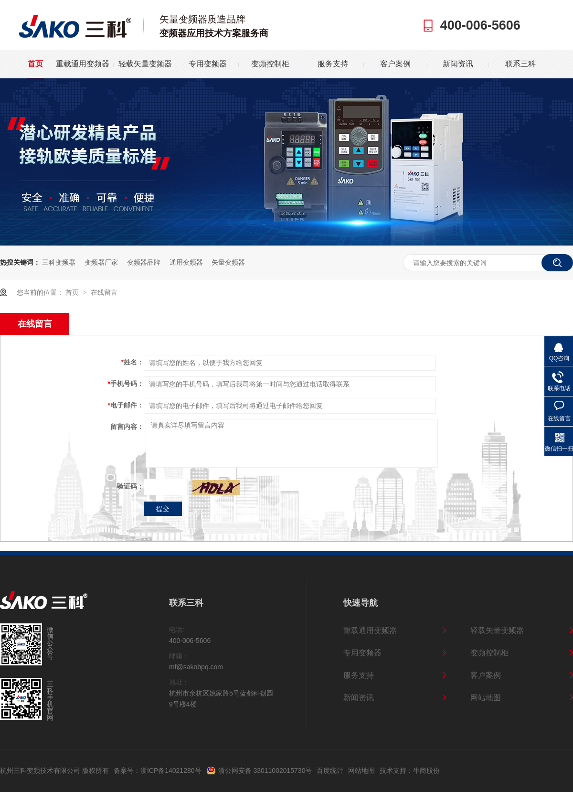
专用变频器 (208, 64)
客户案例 (395, 64)
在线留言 (104, 292)
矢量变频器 (228, 262)
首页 (35, 64)
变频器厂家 (101, 262)
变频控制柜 (270, 64)
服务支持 (333, 64)
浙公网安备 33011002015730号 (265, 770)
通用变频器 (186, 262)
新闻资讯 (458, 64)
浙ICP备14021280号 (171, 770)
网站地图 (485, 698)
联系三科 (520, 64)
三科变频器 (58, 262)
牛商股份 (426, 770)
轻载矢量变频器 (145, 64)
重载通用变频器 (82, 64)
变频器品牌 (143, 262)
